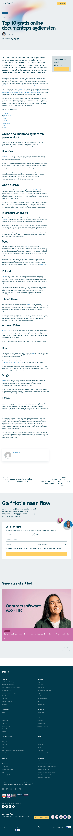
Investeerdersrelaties (43, 739)
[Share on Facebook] (12, 39)
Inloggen (4, 827)
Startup (4, 731)
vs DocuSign (41, 712)
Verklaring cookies (32, 827)
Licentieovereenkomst (44, 775)
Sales (3, 712)
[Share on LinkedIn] (15, 39)
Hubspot (4, 761)
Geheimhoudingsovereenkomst (46, 766)
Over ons (40, 750)
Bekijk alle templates (43, 777)
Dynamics (5, 763)
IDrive (5, 128)
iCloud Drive (6, 122)
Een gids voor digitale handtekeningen (13, 750)
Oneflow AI (5, 704)
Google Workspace (7, 769)
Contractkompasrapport (44, 690)
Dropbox (5, 113)
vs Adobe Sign (41, 723)
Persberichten (41, 742)
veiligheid (43, 264)
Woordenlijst (41, 687)
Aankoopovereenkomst (44, 763)
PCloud (5, 120)
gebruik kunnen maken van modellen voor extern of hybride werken (22, 85)
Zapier (4, 772)
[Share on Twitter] (18, 39)
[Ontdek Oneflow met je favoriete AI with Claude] (6, 806)
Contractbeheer (6, 690)
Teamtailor (5, 766)
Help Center (41, 701)
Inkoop (4, 717)
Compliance (5, 753)
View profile (17, 452)
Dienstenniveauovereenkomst (46, 772)
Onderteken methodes (8, 739)
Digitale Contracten (8, 684)
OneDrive (6, 117)
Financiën (5, 720)
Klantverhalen (41, 704)
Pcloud (4, 276)
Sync (4, 118)
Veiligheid (5, 742)
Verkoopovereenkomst (44, 761)
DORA (3, 747)
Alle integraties (6, 775)
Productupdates (42, 698)
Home (4, 18)
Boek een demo (61, 69)
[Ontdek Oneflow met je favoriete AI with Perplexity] (10, 806)
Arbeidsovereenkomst (44, 769)
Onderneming (6, 726)
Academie (40, 684)
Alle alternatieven (42, 726)
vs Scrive (40, 720)
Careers (39, 747)
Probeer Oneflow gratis (41, 817)
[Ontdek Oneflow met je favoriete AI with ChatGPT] (3, 806)
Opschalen (5, 729)
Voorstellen (5, 696)
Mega (4, 127)
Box (4, 125)
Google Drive (7, 115)
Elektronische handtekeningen (11, 687)
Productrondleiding (8, 682)
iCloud (28, 304)
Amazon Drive (7, 123)
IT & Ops (4, 723)
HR (3, 715)
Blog (9, 18)
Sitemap (22, 827)
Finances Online (22, 89)
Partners (40, 744)
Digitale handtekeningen (9, 693)
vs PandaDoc (41, 715)
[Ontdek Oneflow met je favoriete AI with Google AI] (13, 806)
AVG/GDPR (5, 744)
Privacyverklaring (13, 827)
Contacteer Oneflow (43, 753)
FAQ (38, 693)
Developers (40, 696)
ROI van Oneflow (7, 701)
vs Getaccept (41, 717)
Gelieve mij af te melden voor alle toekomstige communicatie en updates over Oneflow (34, 548)
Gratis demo (61, 3)
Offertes (4, 698)
